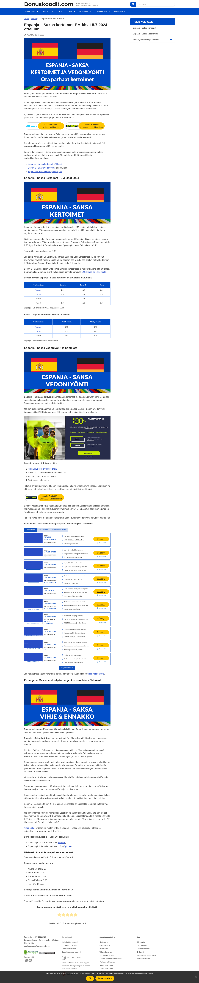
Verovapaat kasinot (107, 952)
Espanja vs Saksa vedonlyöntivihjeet (45, 170)
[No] (195, 977)
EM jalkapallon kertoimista (94, 270)
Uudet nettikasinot (106, 961)
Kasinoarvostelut (143, 955)
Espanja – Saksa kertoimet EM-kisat (45, 162)
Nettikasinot (83, 11)
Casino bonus (105, 943)
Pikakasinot (104, 946)
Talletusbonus (46, 11)
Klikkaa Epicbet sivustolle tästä (42, 467)
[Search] (133, 4)
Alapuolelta (29, 826)
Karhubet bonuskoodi (70, 940)
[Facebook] (30, 959)
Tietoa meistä (142, 943)
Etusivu (26, 17)
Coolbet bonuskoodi (69, 943)
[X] (26, 959)
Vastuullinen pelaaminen (146, 952)
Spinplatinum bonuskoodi (71, 949)
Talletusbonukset (106, 949)
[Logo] (48, 4)
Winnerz (38, 288)
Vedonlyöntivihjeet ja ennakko (146, 38)
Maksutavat (118, 11)
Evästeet (140, 949)
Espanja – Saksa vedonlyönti (41, 166)
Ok (90, 978)
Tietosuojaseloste (143, 946)
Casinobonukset (65, 11)
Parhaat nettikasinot (107, 958)
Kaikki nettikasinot (106, 964)
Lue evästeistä (105, 978)
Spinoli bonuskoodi (69, 946)
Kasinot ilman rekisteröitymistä (111, 955)
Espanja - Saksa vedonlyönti (145, 32)
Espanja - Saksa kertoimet (144, 26)
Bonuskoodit (29, 11)
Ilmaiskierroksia (100, 11)
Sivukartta (141, 940)
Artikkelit (34, 17)
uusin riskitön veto (95, 672)
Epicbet (38, 292)
